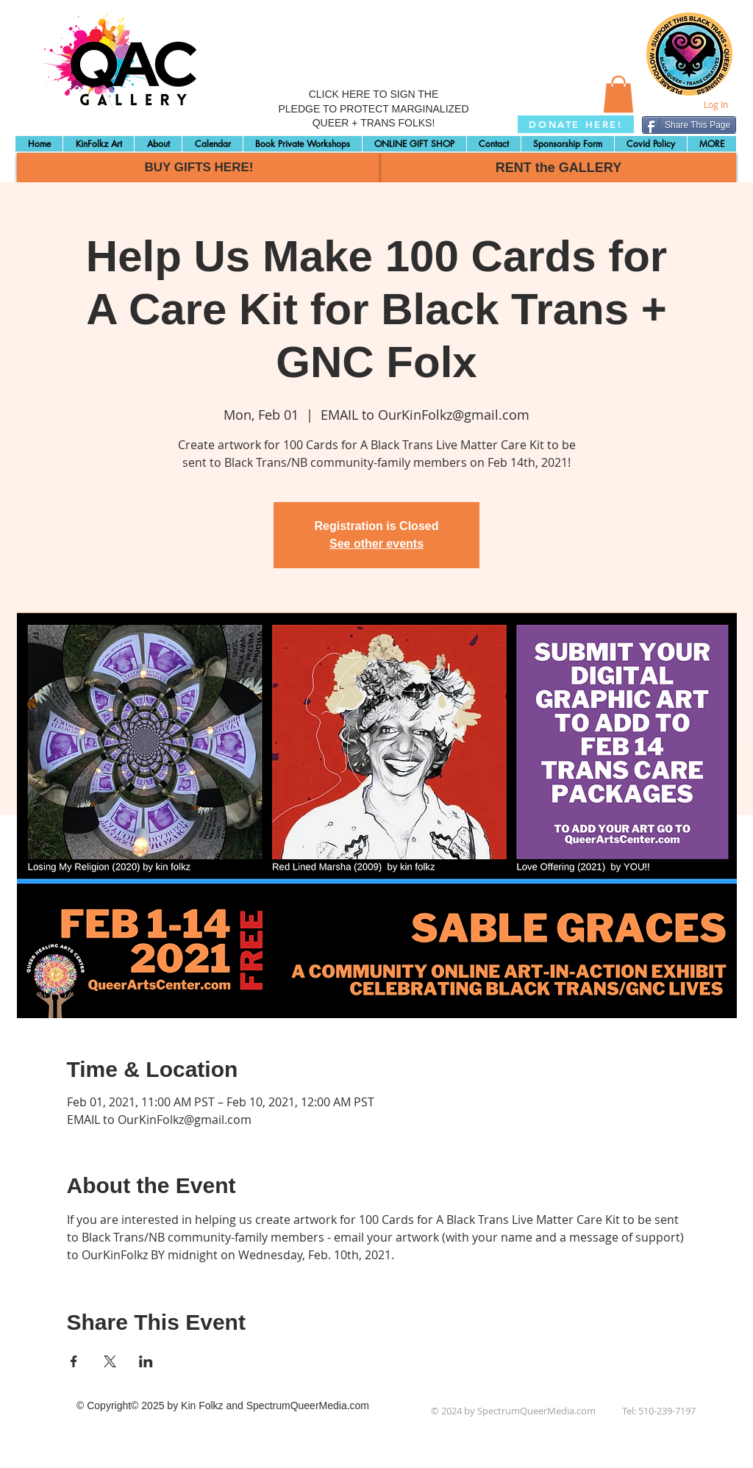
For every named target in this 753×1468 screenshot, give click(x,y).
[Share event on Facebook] (74, 1361)
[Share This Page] (689, 125)
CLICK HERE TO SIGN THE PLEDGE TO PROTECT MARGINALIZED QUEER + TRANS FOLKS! (373, 108)
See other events (376, 543)
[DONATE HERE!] (576, 124)
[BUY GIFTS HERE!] (199, 167)
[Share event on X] (110, 1361)
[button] (618, 94)
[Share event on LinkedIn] (146, 1361)
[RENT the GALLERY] (558, 167)
